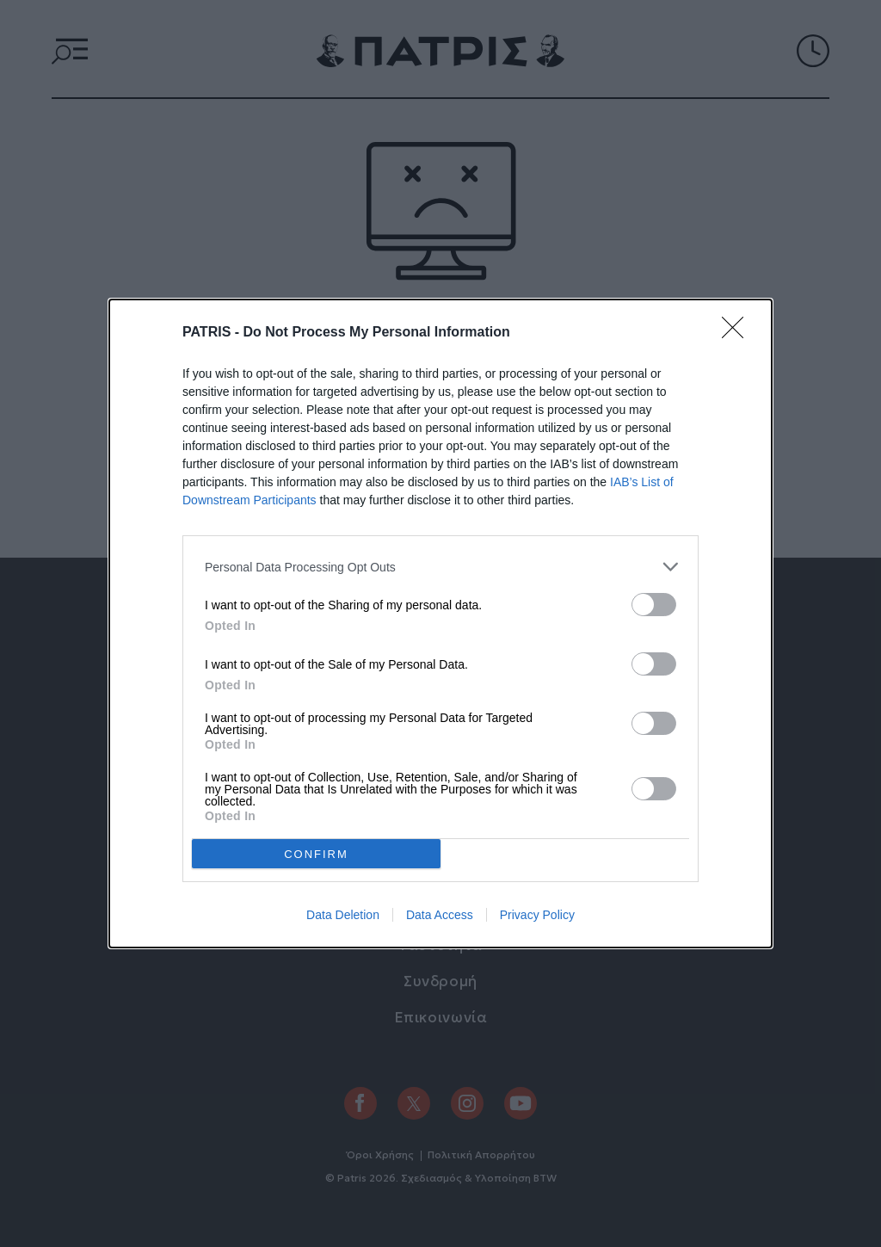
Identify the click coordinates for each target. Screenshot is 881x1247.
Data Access (439, 915)
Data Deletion (342, 915)
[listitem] (440, 567)
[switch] (653, 604)
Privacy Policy (537, 915)
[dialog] (440, 623)
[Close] (738, 333)
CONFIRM (316, 854)
